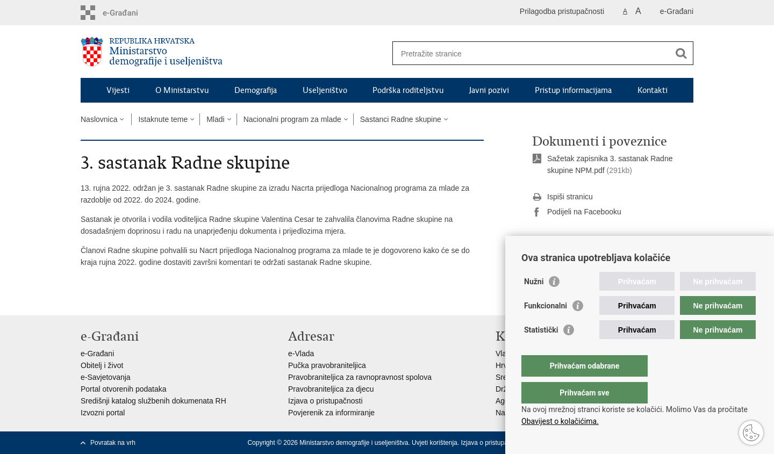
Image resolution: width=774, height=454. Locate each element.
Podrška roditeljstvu (407, 90)
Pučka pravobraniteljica (327, 365)
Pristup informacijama (573, 90)
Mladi (215, 119)
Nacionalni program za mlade (292, 119)
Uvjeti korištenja (434, 442)
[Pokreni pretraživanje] (681, 53)
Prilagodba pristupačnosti (562, 11)
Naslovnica (99, 119)
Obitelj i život (102, 365)
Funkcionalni (545, 327)
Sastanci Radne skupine (400, 119)
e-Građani (676, 11)
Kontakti (652, 90)
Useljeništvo (325, 90)
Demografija (255, 90)
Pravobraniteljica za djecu (331, 389)
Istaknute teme (163, 119)
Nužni (533, 303)
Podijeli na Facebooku (576, 212)
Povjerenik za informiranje (331, 412)
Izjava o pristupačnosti (325, 401)
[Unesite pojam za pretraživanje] (531, 53)
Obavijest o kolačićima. (560, 421)
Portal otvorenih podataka (124, 389)
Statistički (541, 351)
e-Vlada (301, 353)
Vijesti (118, 90)
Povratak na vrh (112, 442)
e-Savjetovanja (106, 377)
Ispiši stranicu (562, 197)
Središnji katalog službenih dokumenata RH (153, 401)
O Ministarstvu (182, 90)
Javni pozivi (489, 90)
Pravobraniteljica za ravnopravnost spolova (360, 377)
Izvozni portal (103, 412)
